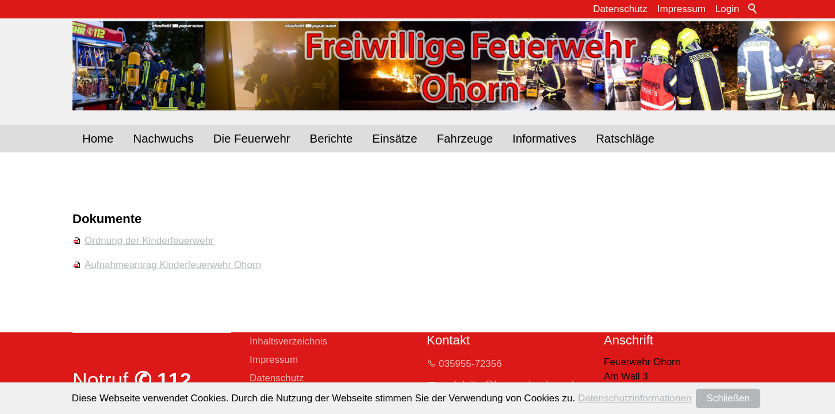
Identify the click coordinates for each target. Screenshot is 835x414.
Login (727, 8)
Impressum (681, 8)
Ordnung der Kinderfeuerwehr (149, 240)
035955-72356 (470, 363)
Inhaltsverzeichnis (288, 341)
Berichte (331, 138)
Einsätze (394, 138)
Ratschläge (625, 138)
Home (97, 138)
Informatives (544, 138)
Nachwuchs (163, 138)
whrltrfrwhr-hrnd (509, 384)
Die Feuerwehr (251, 138)
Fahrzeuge (465, 138)
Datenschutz (620, 8)
